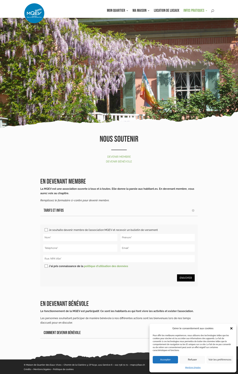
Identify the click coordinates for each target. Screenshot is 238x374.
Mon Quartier (116, 11)
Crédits (27, 369)
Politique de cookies (63, 369)
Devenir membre (119, 156)
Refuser (192, 359)
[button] (231, 328)
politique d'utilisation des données (106, 266)
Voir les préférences (219, 359)
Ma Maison (139, 11)
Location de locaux (166, 11)
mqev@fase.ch (137, 365)
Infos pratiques (193, 11)
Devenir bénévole (119, 161)
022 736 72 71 (121, 365)
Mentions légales (193, 367)
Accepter (165, 359)
